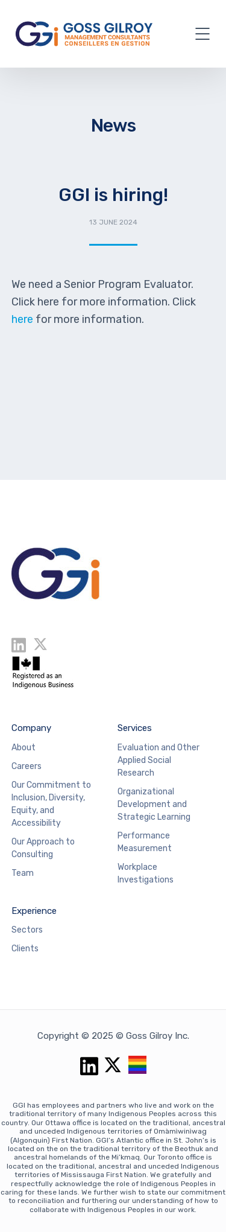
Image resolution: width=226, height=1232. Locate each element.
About (23, 747)
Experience (34, 910)
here (23, 319)
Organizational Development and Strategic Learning (154, 804)
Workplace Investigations (146, 873)
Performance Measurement (145, 842)
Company (31, 728)
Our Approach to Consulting (43, 848)
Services (135, 728)
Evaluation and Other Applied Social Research (158, 760)
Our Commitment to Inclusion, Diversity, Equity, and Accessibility (51, 804)
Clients (25, 948)
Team (22, 873)
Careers (26, 766)
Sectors (27, 930)
